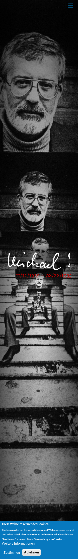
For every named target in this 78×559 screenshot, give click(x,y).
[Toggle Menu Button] (70, 5)
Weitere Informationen (18, 543)
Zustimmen (12, 552)
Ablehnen (31, 552)
